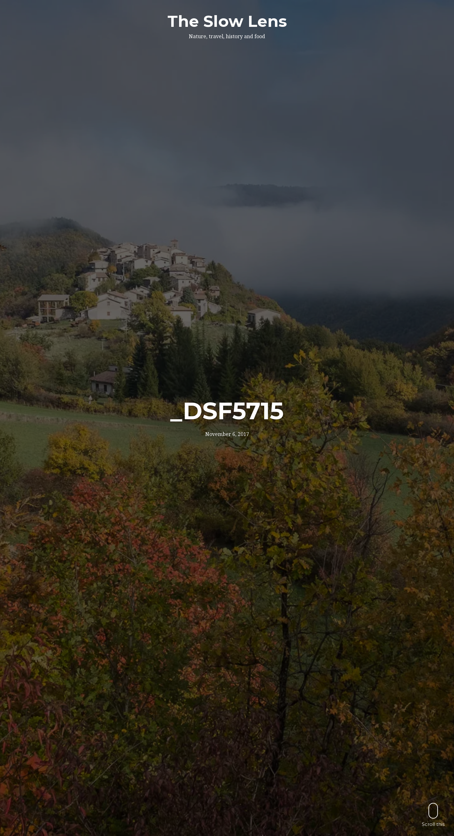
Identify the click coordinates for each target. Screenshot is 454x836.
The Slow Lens (227, 21)
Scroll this (433, 815)
